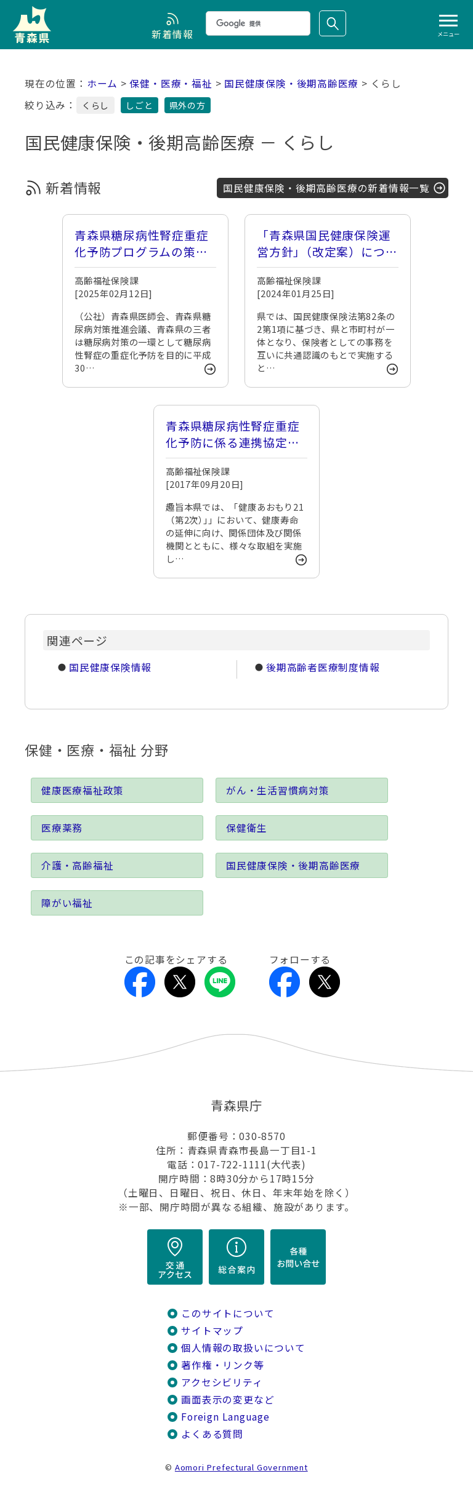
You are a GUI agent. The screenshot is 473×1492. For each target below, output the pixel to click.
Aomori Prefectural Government (241, 1467)
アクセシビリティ (221, 1382)
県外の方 (187, 105)
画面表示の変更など (227, 1399)
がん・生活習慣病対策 (277, 790)
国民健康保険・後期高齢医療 (291, 83)
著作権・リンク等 (222, 1365)
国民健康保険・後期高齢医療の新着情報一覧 (326, 188)
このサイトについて (227, 1313)
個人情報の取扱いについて (243, 1348)
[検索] (256, 23)
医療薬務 (62, 828)
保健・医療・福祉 (170, 83)
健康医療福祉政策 (82, 790)
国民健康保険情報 (110, 667)
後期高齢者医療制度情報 (323, 667)
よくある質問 (212, 1434)
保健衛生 (246, 828)
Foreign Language (225, 1417)
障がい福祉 (67, 903)
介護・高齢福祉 (77, 865)
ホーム (102, 83)
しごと (139, 105)
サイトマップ (212, 1330)
